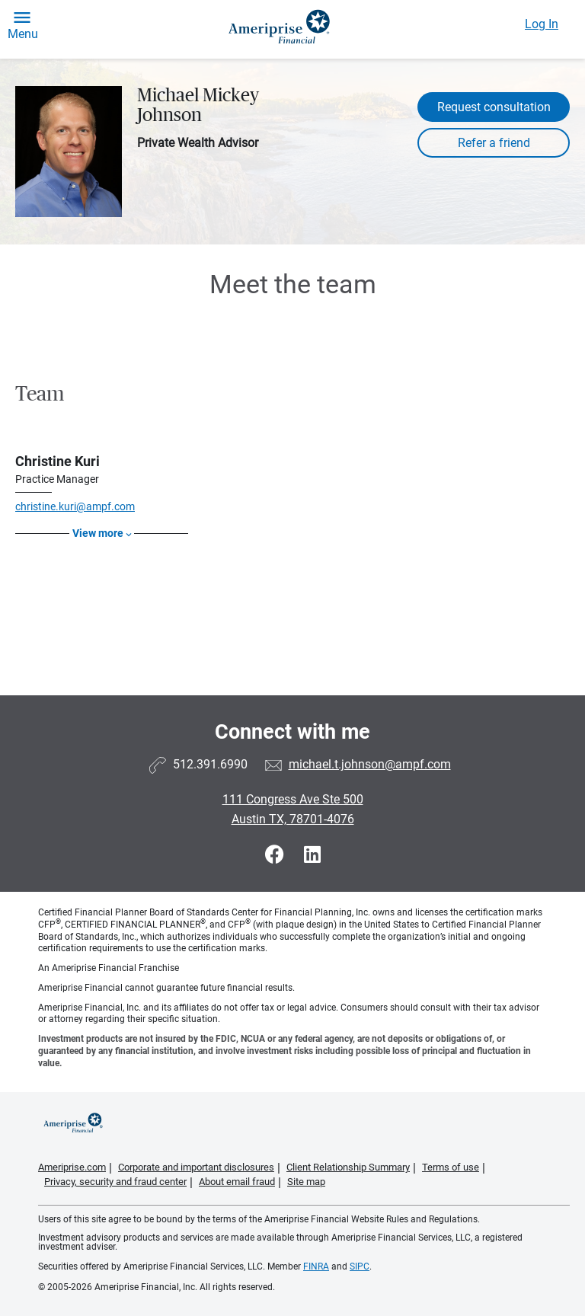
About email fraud (237, 1181)
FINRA (316, 1266)
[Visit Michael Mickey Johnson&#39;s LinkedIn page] (312, 855)
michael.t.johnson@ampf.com (370, 764)
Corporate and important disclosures (196, 1167)
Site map (306, 1181)
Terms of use (450, 1167)
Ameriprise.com (72, 1167)
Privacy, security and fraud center (115, 1181)
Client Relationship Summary (348, 1167)
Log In (541, 24)
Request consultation (494, 107)
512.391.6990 (210, 764)
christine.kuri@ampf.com (75, 506)
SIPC (359, 1266)
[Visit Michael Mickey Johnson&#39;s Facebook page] (277, 855)
